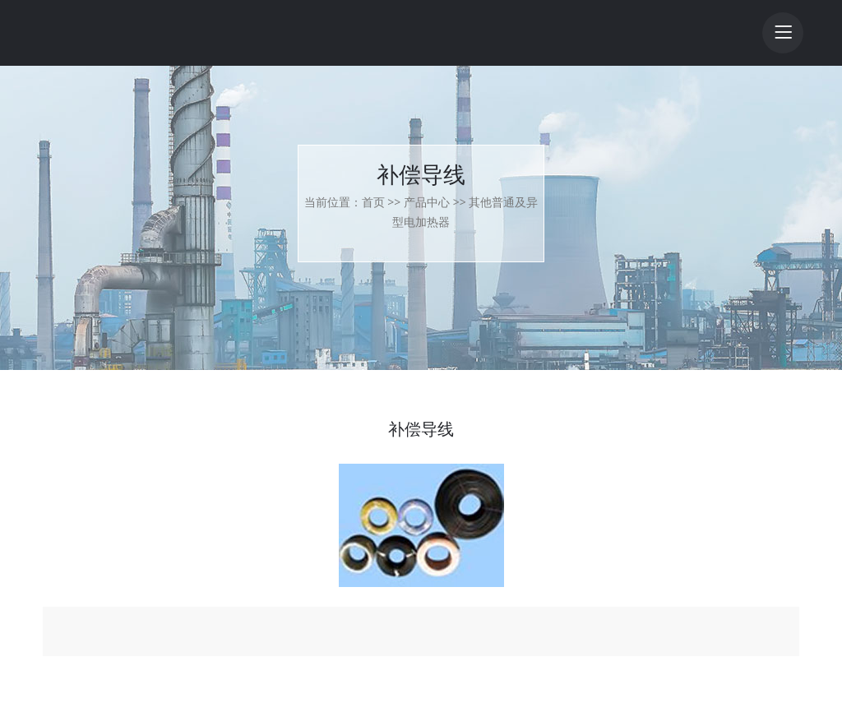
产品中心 (427, 202)
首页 (373, 202)
